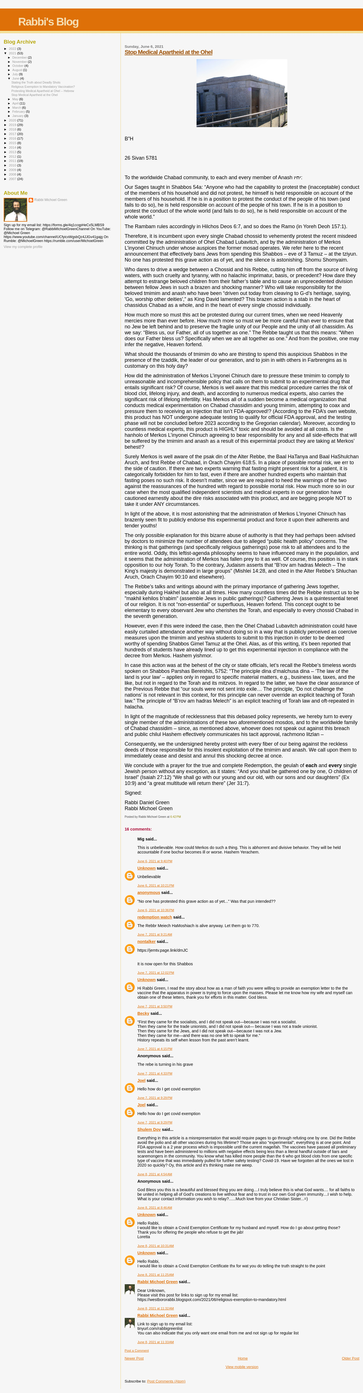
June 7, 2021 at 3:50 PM (154, 1006)
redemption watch (154, 917)
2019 (13, 125)
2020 (13, 120)
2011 (13, 160)
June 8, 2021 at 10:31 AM (155, 1246)
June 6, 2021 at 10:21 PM (155, 885)
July (15, 74)
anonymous (148, 892)
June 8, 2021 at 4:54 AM (154, 1174)
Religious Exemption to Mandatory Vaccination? (43, 86)
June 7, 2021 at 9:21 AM (154, 934)
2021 (13, 53)
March (17, 107)
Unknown (146, 868)
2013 (13, 152)
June (16, 78)
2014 (13, 147)
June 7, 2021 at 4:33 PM (154, 1073)
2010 (13, 165)
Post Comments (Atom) (166, 1381)
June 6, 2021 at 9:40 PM (154, 861)
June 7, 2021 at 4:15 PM (154, 1048)
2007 (13, 179)
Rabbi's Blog (48, 22)
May (15, 99)
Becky (143, 1013)
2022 (13, 48)
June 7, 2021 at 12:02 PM (155, 972)
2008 (13, 174)
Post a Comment (136, 1350)
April (16, 103)
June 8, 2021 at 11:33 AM (155, 1342)
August (17, 70)
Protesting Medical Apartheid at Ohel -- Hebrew (42, 91)
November (20, 61)
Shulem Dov (149, 1129)
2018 (13, 129)
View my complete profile (23, 247)
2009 (13, 170)
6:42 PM (175, 816)
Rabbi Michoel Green (157, 1281)
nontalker (146, 941)
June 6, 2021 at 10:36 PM (155, 910)
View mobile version (242, 1367)
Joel (141, 1080)
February (19, 111)
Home (243, 1358)
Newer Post (133, 1358)
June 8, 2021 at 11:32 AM (155, 1308)
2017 (13, 134)
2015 (13, 143)
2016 (13, 138)
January (18, 115)
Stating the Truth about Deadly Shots (35, 82)
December (20, 57)
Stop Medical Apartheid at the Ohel (168, 52)
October (18, 65)
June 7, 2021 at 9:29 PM (154, 1097)
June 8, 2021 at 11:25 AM (155, 1274)
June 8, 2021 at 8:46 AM (154, 1207)
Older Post (350, 1358)
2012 (13, 156)
